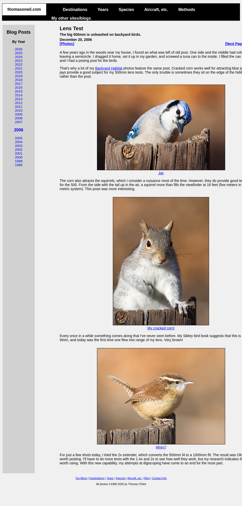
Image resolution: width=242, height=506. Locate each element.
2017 (18, 84)
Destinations (75, 9)
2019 (18, 76)
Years (103, 9)
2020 (18, 72)
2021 (18, 68)
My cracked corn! (161, 326)
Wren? (161, 445)
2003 (18, 146)
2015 (18, 91)
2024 (18, 57)
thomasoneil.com (24, 9)
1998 (18, 165)
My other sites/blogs (71, 18)
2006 (18, 130)
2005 (18, 138)
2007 (18, 122)
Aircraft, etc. (156, 9)
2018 (18, 80)
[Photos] (67, 44)
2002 (18, 150)
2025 (18, 53)
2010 (18, 110)
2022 (18, 64)
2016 (18, 87)
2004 (18, 142)
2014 (18, 95)
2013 (18, 99)
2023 (18, 61)
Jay (161, 171)
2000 (18, 157)
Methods (186, 9)
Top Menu (81, 478)
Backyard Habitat (109, 68)
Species (126, 9)
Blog (147, 478)
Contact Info (159, 478)
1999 (18, 161)
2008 (18, 118)
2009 (18, 114)
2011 (18, 107)
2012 (18, 103)
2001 (18, 153)
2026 (18, 49)
